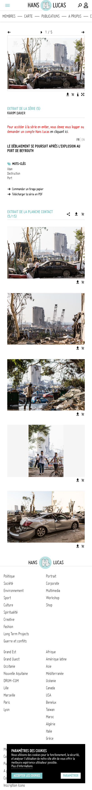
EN (83, 140)
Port (9, 178)
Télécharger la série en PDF (27, 194)
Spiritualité (11, 612)
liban (9, 169)
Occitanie (9, 666)
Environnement (14, 590)
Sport (7, 598)
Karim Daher (16, 113)
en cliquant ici (59, 131)
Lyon (7, 709)
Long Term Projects (16, 634)
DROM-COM (11, 680)
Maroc (50, 717)
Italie (49, 731)
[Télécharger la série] (76, 214)
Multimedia (53, 590)
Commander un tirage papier (28, 189)
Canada (50, 688)
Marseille (9, 695)
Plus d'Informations (22, 766)
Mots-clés (19, 164)
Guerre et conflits (15, 641)
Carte (28, 16)
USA (48, 695)
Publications (50, 16)
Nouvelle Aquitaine (16, 673)
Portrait (51, 576)
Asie (48, 666)
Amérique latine (56, 659)
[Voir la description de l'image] (78, 94)
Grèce (49, 738)
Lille (6, 688)
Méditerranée (55, 673)
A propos (74, 16)
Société (8, 583)
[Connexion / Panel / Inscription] (86, 5)
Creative (9, 619)
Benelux (51, 702)
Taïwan (50, 709)
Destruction (13, 173)
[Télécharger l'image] (68, 94)
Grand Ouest (11, 659)
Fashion (8, 626)
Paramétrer (70, 776)
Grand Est (10, 652)
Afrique (51, 652)
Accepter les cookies (27, 776)
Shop (49, 605)
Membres (8, 16)
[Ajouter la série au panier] (83, 214)
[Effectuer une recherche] (80, 5)
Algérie (50, 724)
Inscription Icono (14, 785)
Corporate (52, 583)
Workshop (52, 598)
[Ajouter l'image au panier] (73, 94)
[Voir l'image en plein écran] (83, 94)
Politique (9, 576)
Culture (8, 605)
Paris (7, 702)
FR (78, 140)
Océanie (51, 680)
